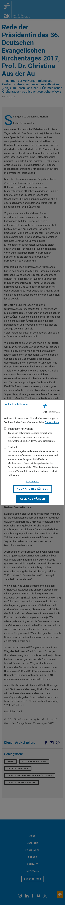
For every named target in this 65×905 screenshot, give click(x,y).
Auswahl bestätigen (32, 488)
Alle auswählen (32, 499)
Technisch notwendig (20, 428)
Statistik (13, 447)
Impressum (32, 481)
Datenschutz (52, 422)
